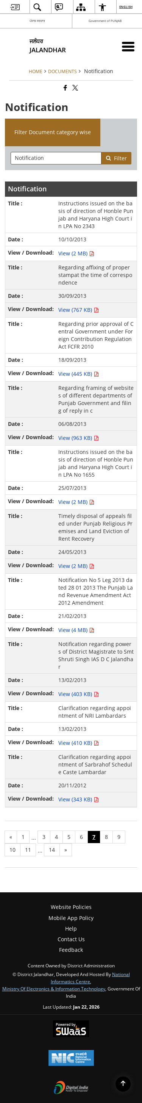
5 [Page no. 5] (68, 836)
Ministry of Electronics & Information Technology (53, 989)
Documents (62, 71)
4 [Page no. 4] (56, 836)
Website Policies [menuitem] (71, 907)
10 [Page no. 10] (12, 849)
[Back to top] (123, 1084)
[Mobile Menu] (128, 46)
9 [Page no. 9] (118, 836)
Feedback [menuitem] (71, 949)
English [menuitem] (126, 7)
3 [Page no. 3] (43, 836)
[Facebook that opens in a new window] (65, 88)
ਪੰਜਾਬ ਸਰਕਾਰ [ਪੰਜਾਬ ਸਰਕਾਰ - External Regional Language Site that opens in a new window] (37, 21)
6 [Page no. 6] (81, 836)
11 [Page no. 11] (28, 849)
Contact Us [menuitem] (71, 939)
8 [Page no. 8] (106, 836)
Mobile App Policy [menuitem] (71, 918)
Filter (116, 158)
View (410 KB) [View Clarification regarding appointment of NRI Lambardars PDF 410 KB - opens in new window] (78, 742)
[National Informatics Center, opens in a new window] (71, 1058)
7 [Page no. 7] (93, 836)
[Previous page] (11, 837)
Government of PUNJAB (105, 21)
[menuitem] (15, 7)
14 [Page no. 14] (52, 849)
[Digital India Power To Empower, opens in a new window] (71, 1088)
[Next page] (65, 849)
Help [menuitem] (71, 928)
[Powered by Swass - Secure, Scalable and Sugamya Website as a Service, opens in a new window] (71, 1029)
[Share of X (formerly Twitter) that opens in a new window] (74, 88)
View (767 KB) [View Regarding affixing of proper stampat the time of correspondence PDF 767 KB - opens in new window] (78, 309)
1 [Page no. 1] (23, 836)
